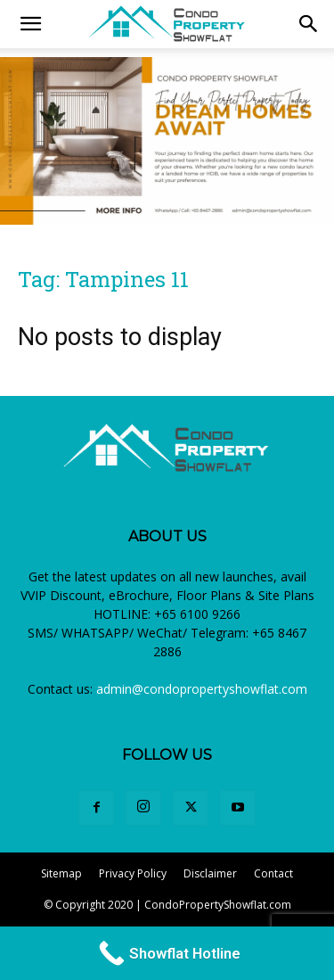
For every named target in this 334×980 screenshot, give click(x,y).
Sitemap (61, 873)
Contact (273, 873)
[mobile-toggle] (30, 24)
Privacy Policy (133, 873)
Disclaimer (210, 873)
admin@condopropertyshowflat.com (201, 688)
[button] (309, 24)
